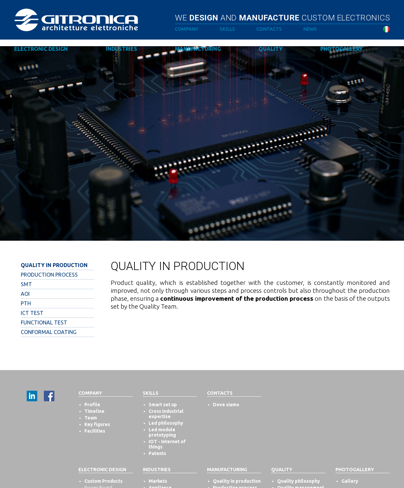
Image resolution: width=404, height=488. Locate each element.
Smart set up (163, 404)
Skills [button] (227, 29)
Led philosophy (166, 423)
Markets (158, 481)
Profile (92, 404)
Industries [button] (121, 49)
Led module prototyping (162, 432)
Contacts (269, 29)
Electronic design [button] (41, 49)
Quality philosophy (298, 481)
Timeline (94, 411)
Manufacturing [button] (198, 49)
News (310, 29)
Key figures (97, 424)
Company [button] (186, 29)
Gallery (349, 481)
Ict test (32, 313)
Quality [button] (270, 49)
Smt (26, 284)
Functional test (44, 322)
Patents (157, 453)
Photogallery (341, 49)
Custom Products (103, 481)
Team (90, 417)
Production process (49, 275)
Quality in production (54, 265)
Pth (26, 303)
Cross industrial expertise (166, 414)
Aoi (25, 294)
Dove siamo (226, 404)
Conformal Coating (48, 332)
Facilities (94, 431)
